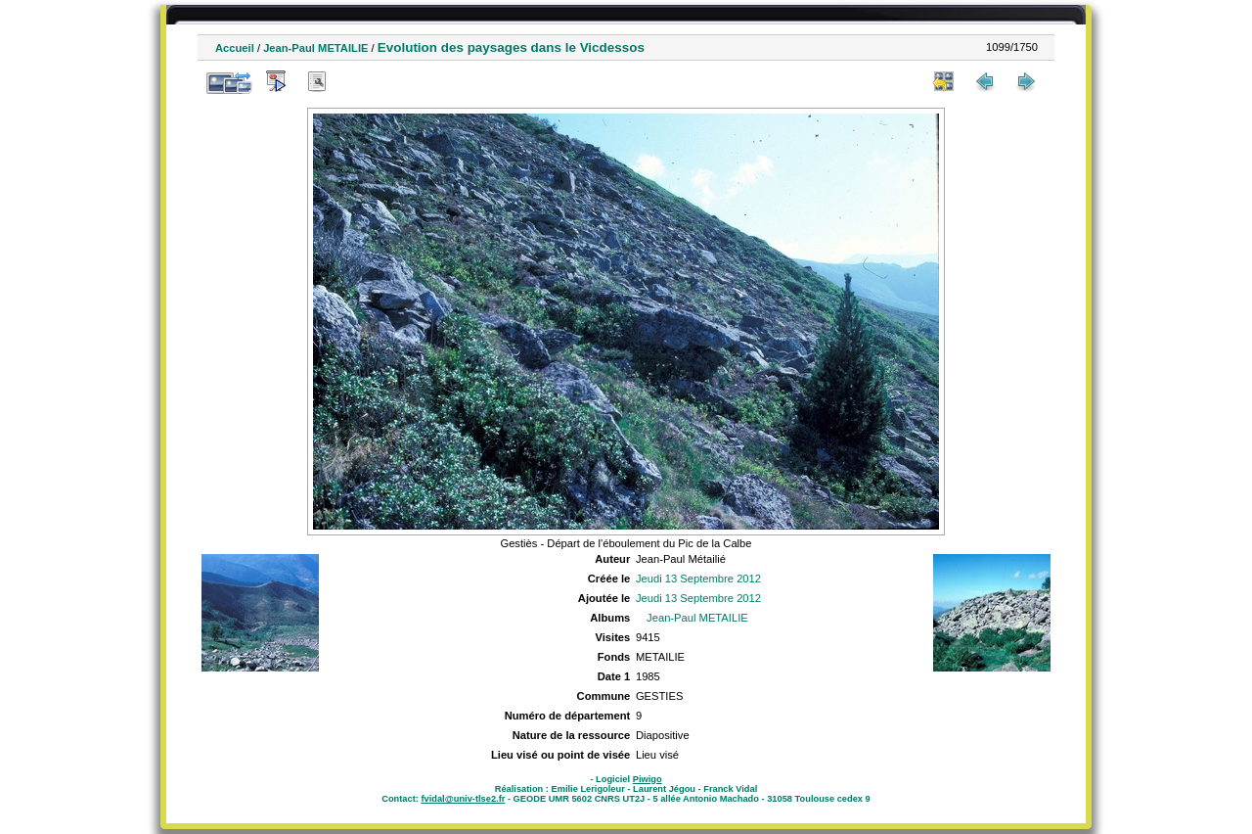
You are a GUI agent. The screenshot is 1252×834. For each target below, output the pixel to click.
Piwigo (647, 779)
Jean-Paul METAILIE (315, 48)
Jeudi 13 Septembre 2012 (698, 578)
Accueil (234, 48)
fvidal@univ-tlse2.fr (463, 799)
